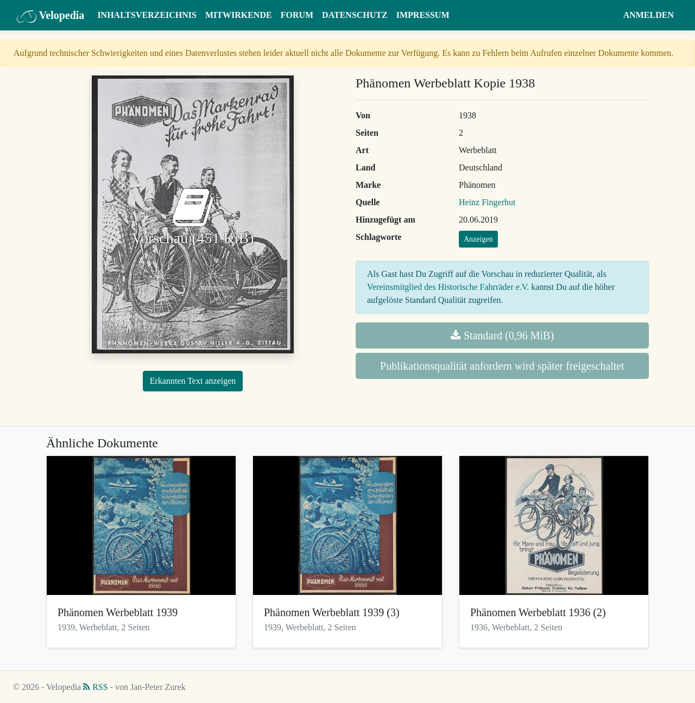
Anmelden (648, 15)
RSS (95, 687)
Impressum (423, 15)
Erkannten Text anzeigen (193, 380)
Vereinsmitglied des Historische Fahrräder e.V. (448, 287)
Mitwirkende (238, 15)
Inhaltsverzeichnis (147, 15)
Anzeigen (478, 239)
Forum (297, 15)
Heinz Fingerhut (487, 202)
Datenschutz (355, 15)
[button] (608, 15)
